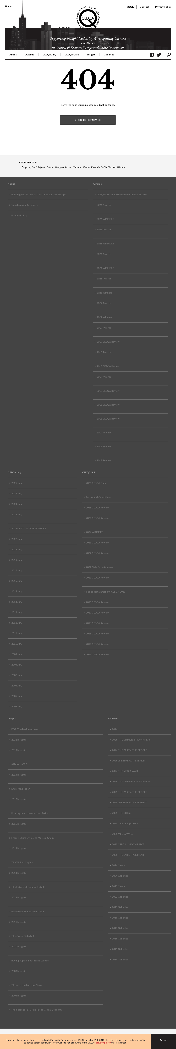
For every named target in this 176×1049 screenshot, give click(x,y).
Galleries (109, 54)
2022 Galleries (120, 896)
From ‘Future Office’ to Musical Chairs (32, 837)
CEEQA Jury (49, 54)
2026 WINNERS (105, 218)
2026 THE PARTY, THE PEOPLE (129, 750)
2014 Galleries (120, 959)
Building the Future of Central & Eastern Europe (38, 194)
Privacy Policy (163, 6)
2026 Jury (16, 482)
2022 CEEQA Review (97, 553)
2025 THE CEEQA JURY (125, 823)
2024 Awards (104, 254)
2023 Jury (16, 514)
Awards (29, 54)
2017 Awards (104, 376)
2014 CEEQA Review (97, 644)
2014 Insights (18, 872)
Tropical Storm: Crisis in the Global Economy (36, 1009)
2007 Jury (16, 675)
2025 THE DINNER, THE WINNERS (131, 781)
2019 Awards (104, 327)
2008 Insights (18, 995)
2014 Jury (16, 601)
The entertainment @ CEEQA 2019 (105, 591)
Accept (163, 1040)
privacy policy (103, 1042)
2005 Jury (16, 696)
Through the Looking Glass (26, 985)
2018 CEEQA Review (108, 366)
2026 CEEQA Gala (96, 482)
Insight (91, 54)
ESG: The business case (24, 729)
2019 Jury (16, 549)
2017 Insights (18, 799)
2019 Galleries (120, 907)
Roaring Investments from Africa (29, 813)
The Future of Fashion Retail (27, 886)
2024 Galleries (120, 875)
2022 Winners (104, 317)
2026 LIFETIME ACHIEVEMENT (28, 528)
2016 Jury (16, 580)
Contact (144, 6)
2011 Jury (16, 633)
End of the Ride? (20, 788)
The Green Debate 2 (22, 936)
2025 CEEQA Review (97, 507)
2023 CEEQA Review (97, 542)
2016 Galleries (120, 938)
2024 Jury (16, 503)
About (13, 54)
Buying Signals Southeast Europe (30, 960)
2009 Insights (18, 971)
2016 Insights (18, 823)
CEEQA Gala (72, 54)
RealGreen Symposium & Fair (27, 911)
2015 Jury (16, 591)
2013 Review (104, 446)
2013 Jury (16, 612)
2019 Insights (18, 750)
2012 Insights (18, 897)
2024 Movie (118, 865)
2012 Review (104, 460)
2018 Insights (18, 774)
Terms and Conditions (98, 497)
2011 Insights (18, 921)
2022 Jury (16, 538)
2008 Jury (16, 664)
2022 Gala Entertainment (100, 567)
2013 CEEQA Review (97, 654)
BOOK (130, 6)
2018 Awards (104, 352)
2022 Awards (104, 303)
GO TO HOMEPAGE (89, 119)
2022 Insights (18, 739)
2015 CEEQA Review (108, 418)
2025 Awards (104, 229)
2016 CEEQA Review (108, 404)
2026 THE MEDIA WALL (125, 771)
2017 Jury (16, 570)
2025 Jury (16, 493)
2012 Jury (16, 622)
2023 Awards (104, 278)
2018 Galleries (120, 917)
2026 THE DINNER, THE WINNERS (131, 739)
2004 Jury (16, 706)
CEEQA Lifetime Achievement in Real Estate (122, 194)
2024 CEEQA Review (97, 518)
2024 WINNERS (105, 268)
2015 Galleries (120, 949)
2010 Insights (18, 946)
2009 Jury (16, 654)
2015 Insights (18, 848)
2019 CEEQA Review (108, 341)
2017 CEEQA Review (108, 390)
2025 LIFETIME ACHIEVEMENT (129, 802)
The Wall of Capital (22, 862)
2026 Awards (104, 204)
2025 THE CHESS (121, 812)
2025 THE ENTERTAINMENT (128, 854)
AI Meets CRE (19, 764)
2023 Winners (104, 292)
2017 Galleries (120, 928)
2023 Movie (118, 886)
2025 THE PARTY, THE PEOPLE (129, 791)
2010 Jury (16, 643)
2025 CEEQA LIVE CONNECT (128, 844)
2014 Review (104, 432)
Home (8, 6)
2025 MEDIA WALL (122, 833)
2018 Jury (16, 559)
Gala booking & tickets (24, 204)
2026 (114, 729)
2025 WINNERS (105, 243)
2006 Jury (16, 685)
